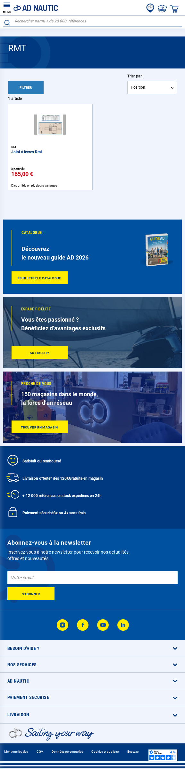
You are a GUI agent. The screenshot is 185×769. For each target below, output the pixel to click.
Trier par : (135, 76)
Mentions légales (16, 751)
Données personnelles (67, 751)
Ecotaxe (133, 751)
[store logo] (30, 7)
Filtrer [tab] (26, 87)
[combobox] (92, 21)
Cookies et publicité (105, 751)
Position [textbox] (138, 87)
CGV (40, 751)
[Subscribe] (31, 593)
